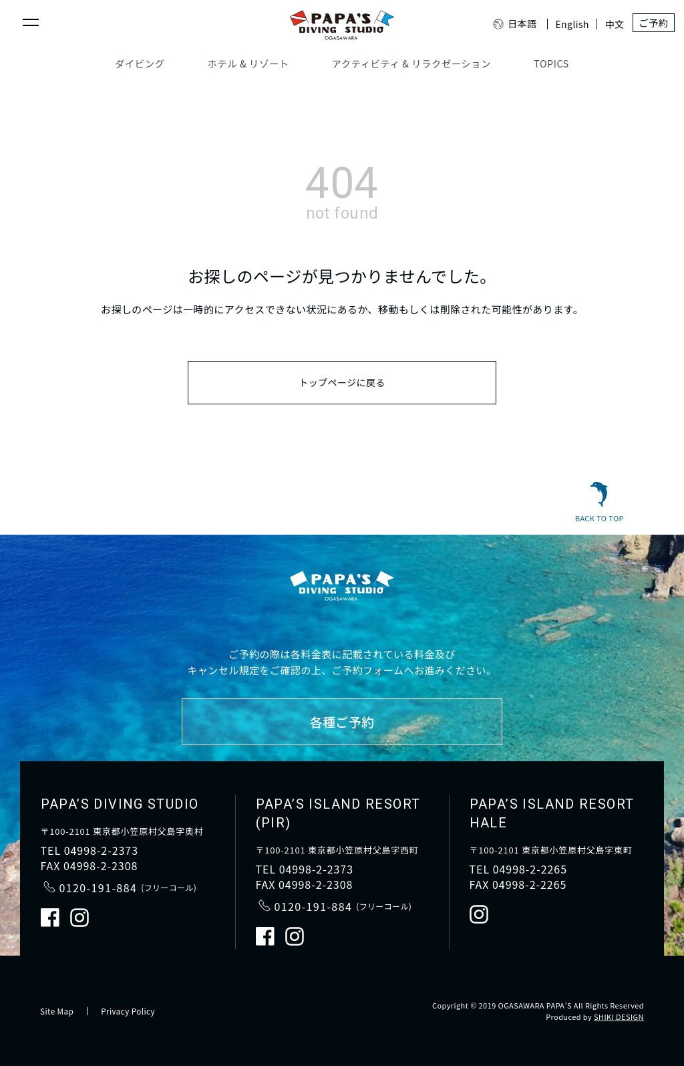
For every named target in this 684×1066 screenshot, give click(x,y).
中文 (607, 24)
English (564, 24)
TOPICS (549, 63)
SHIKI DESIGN (619, 1016)
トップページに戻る (342, 385)
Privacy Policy (129, 1011)
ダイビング (141, 63)
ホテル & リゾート (248, 63)
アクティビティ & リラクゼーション (411, 63)
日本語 (506, 23)
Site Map (57, 1011)
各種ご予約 (342, 721)
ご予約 (647, 24)
